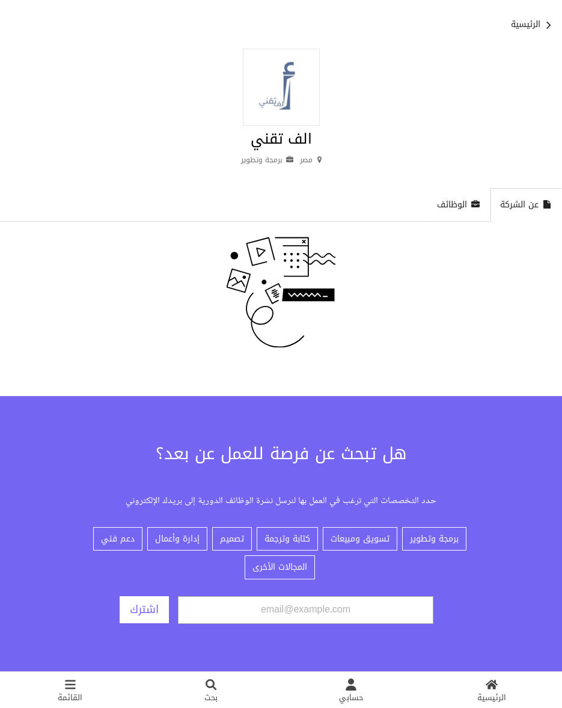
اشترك (144, 609)
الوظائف (459, 205)
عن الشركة (526, 205)
